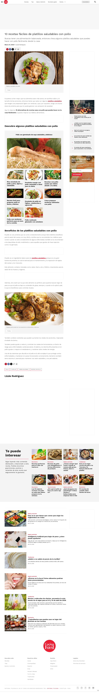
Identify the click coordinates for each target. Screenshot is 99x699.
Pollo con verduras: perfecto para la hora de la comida (15, 221)
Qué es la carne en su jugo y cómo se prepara (82, 131)
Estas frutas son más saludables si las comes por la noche (82, 117)
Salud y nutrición (67, 461)
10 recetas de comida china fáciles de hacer (85, 490)
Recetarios (35, 461)
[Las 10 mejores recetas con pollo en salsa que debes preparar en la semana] (39, 479)
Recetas (26, 2)
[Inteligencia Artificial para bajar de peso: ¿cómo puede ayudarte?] (15, 539)
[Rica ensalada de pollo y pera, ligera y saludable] (15, 174)
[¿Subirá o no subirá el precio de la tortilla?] (15, 560)
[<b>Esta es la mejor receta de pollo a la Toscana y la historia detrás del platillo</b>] (86, 454)
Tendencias (82, 461)
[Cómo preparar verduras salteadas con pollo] (52, 193)
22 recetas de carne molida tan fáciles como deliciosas (82, 136)
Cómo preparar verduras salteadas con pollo (51, 202)
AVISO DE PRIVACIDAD (87, 179)
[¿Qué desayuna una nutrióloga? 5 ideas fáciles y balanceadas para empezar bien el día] (70, 479)
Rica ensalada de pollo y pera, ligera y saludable (14, 183)
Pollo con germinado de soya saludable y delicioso (34, 135)
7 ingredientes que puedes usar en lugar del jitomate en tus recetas (44, 620)
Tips (32, 2)
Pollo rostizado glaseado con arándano (34, 221)
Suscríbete (85, 2)
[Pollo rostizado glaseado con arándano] (34, 212)
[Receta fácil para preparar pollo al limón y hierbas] (15, 193)
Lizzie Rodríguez (21, 44)
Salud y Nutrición (40, 2)
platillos (13, 369)
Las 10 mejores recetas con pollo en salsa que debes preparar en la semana (38, 492)
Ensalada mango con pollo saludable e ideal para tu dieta (33, 184)
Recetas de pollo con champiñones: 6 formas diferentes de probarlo (54, 466)
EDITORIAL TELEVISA (52, 688)
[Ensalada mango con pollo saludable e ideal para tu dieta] (34, 175)
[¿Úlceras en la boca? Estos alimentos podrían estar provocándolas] (15, 581)
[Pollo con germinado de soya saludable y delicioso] (34, 153)
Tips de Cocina (52, 487)
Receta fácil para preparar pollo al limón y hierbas (13, 202)
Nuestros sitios (32, 658)
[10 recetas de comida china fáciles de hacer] (86, 479)
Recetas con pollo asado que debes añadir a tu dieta (51, 183)
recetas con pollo (36, 369)
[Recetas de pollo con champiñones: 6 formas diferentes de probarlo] (55, 454)
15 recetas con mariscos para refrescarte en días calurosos (82, 142)
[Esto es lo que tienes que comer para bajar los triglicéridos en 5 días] (15, 518)
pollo (7, 369)
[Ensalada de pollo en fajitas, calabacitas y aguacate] (34, 194)
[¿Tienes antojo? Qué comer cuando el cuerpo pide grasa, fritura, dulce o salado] (70, 454)
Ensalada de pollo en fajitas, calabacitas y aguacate (33, 203)
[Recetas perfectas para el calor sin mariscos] (39, 454)
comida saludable (23, 369)
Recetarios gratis (52, 2)
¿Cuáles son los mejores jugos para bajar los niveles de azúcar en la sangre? (83, 124)
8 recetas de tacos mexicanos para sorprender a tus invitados (83, 148)
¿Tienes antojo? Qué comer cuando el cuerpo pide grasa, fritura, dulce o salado (70, 467)
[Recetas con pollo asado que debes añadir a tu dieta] (52, 174)
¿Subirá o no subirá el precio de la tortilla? (44, 559)
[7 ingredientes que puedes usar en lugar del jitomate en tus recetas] (15, 623)
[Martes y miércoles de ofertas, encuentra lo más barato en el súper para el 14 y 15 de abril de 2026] (15, 602)
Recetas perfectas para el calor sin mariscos (38, 465)
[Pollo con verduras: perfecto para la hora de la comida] (15, 212)
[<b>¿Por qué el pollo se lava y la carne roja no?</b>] (55, 479)
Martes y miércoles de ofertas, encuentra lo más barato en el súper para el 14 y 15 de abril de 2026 (47, 599)
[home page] (6, 2)
